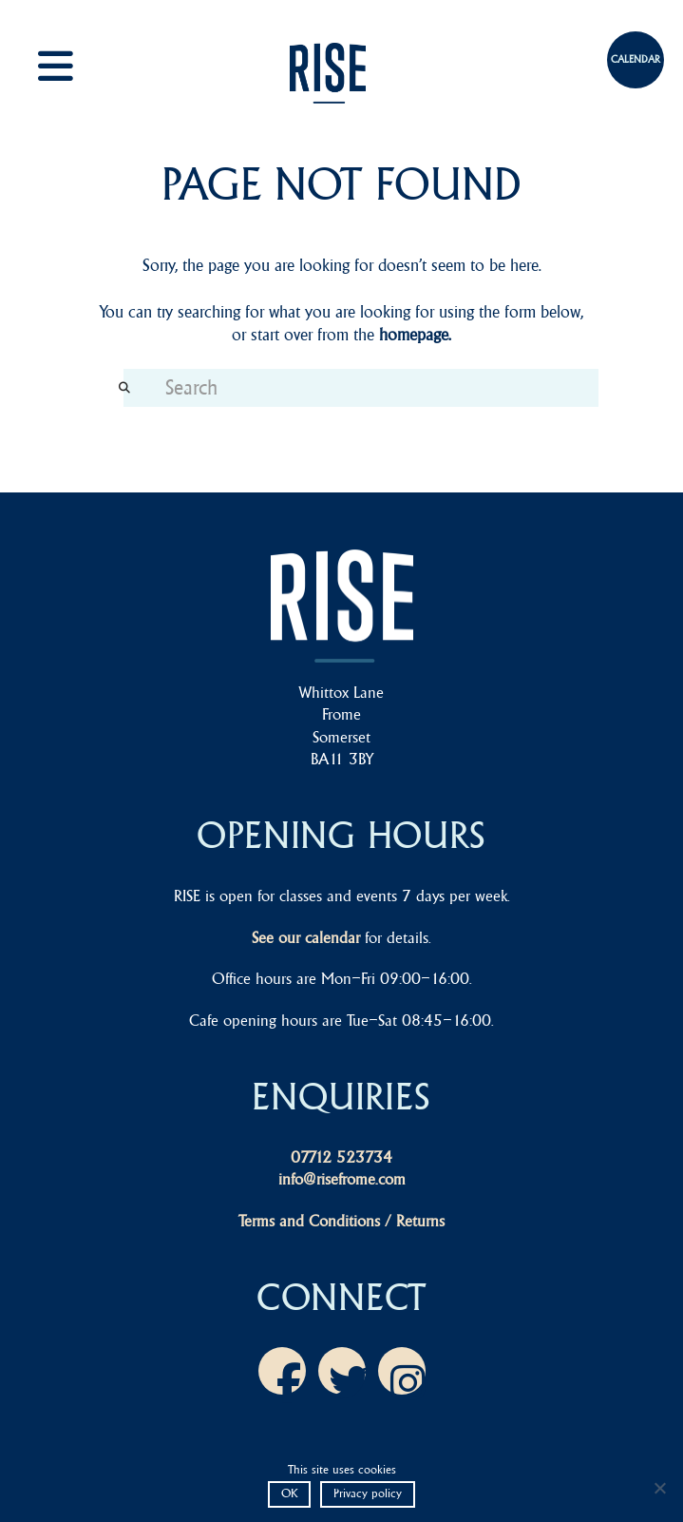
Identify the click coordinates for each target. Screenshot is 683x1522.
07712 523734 (341, 1156)
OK (289, 1493)
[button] (76, 66)
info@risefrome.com (342, 1178)
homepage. (415, 334)
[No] (659, 1487)
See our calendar (306, 937)
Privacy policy (367, 1493)
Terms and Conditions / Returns (341, 1220)
